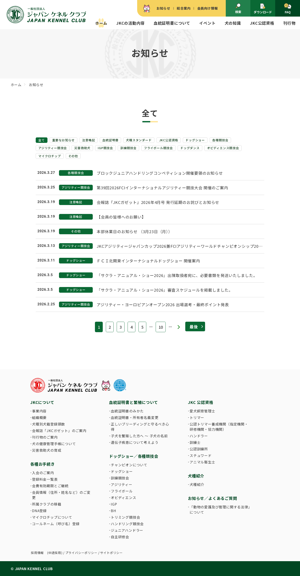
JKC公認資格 (168, 140)
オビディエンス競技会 (223, 148)
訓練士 (195, 442)
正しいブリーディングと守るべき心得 (140, 426)
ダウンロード (263, 8)
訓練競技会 (128, 148)
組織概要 (39, 417)
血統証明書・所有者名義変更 (134, 417)
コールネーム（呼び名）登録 (55, 523)
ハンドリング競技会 (127, 523)
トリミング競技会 (125, 517)
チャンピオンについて (129, 464)
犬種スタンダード (139, 140)
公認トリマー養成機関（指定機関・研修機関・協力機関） (219, 426)
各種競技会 (220, 140)
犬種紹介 (197, 484)
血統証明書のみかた (127, 411)
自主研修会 (120, 536)
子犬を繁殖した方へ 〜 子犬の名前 (139, 435)
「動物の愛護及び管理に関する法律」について (220, 509)
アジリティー (121, 484)
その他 (73, 156)
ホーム (101, 23)
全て (41, 140)
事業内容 (39, 411)
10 (160, 327)
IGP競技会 (105, 148)
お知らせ (163, 8)
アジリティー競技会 (52, 148)
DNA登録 (39, 510)
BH (113, 510)
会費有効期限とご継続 (50, 485)
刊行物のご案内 (45, 437)
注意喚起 (88, 140)
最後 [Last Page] (194, 326)
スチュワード (201, 455)
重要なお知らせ (63, 140)
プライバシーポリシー (81, 552)
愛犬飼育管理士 (202, 411)
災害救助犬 (82, 148)
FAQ (287, 8)
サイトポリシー (111, 552)
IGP (114, 504)
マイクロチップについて (52, 517)
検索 (238, 8)
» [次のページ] (179, 327)
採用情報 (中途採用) (46, 552)
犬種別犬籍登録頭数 (48, 424)
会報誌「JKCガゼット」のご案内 (59, 430)
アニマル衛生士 (202, 462)
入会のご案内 (43, 472)
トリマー (197, 417)
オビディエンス (123, 497)
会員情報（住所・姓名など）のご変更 (61, 495)
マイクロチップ (49, 156)
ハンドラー (199, 435)
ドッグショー (195, 140)
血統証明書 (110, 140)
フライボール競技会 (158, 148)
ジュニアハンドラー (127, 530)
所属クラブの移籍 (46, 504)
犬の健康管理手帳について (54, 443)
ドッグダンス (190, 148)
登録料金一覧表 (45, 479)
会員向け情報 (207, 8)
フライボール (122, 491)
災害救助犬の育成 (46, 450)
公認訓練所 (199, 448)
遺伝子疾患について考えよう (134, 442)
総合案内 (183, 8)
